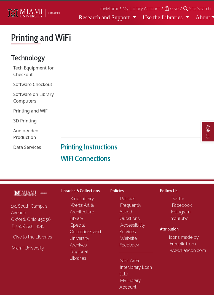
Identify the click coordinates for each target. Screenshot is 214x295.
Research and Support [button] (105, 17)
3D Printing (25, 121)
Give (172, 9)
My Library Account (141, 9)
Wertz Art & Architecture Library (82, 212)
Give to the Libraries (32, 237)
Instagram (180, 211)
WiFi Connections (86, 158)
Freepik (177, 243)
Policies (127, 198)
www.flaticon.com (188, 250)
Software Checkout (32, 84)
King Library (82, 198)
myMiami (109, 9)
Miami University (28, 248)
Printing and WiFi (31, 111)
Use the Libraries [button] (163, 17)
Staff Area (129, 260)
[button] (197, 9)
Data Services (27, 147)
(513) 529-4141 (28, 226)
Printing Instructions (89, 146)
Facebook (181, 205)
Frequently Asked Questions (130, 212)
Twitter (177, 198)
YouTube (179, 218)
